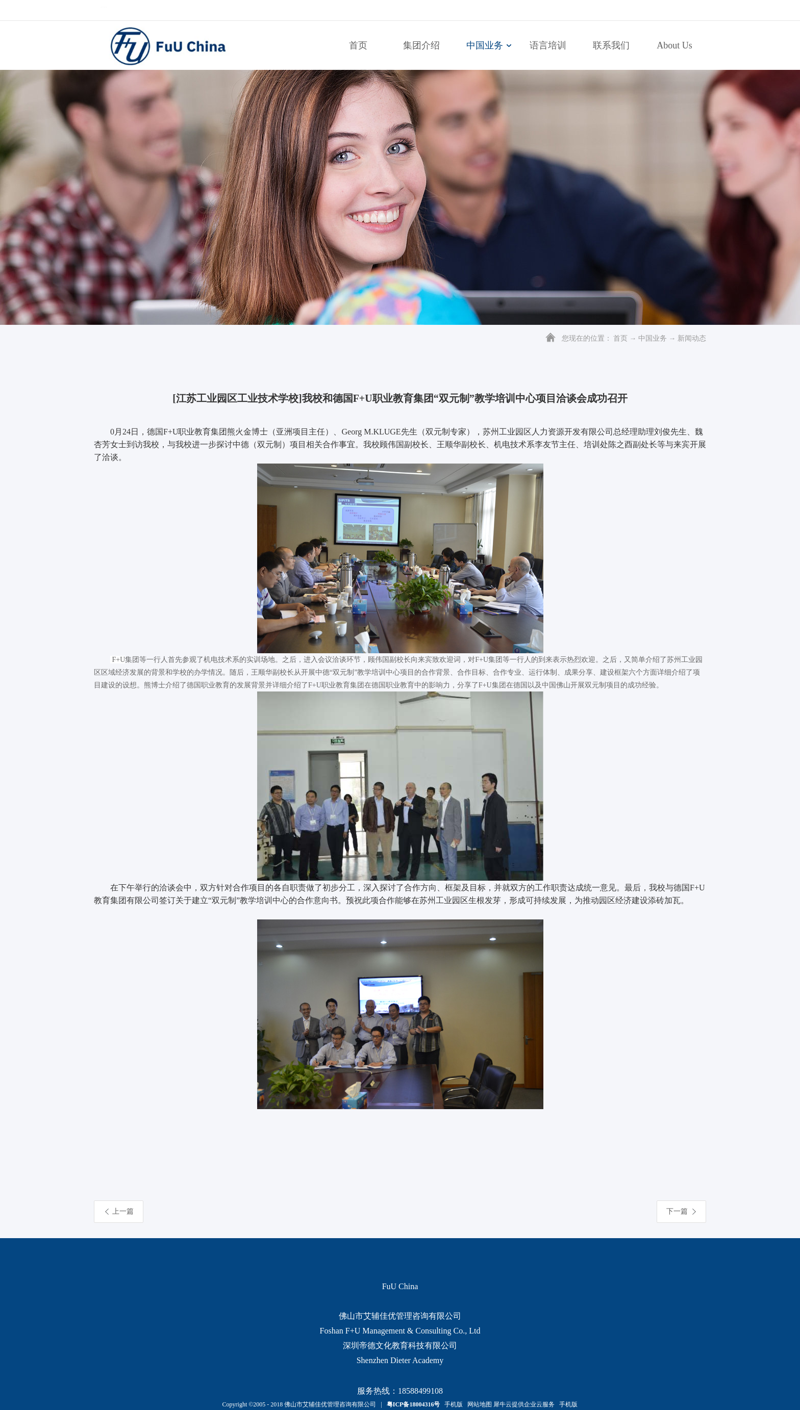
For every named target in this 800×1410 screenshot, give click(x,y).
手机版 (452, 1404)
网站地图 (478, 1404)
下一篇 (677, 1211)
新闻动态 (692, 338)
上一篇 (123, 1211)
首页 (358, 45)
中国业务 (652, 338)
